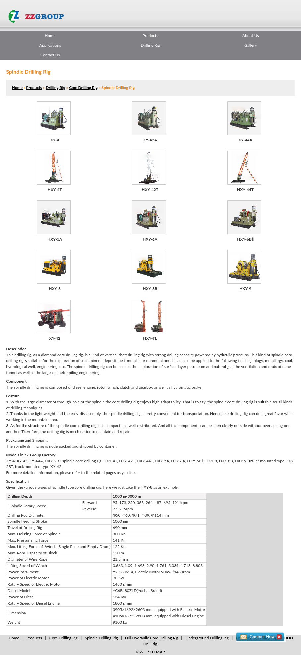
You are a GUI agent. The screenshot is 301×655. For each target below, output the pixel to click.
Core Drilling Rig (83, 87)
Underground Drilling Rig (206, 637)
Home (50, 35)
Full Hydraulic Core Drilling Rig (151, 637)
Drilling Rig (150, 45)
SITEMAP (156, 651)
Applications (50, 45)
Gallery (250, 45)
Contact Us (50, 54)
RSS (139, 651)
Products (150, 35)
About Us (250, 35)
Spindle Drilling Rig (101, 637)
